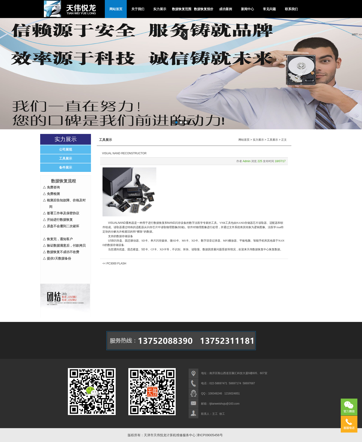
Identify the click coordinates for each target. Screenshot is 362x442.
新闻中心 (247, 9)
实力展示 (159, 9)
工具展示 (65, 158)
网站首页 (115, 9)
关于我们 (137, 9)
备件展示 (65, 167)
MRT (355, 34)
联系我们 (291, 9)
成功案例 (225, 9)
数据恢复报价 (203, 9)
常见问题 (269, 9)
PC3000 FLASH (116, 263)
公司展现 (65, 149)
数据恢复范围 (181, 9)
